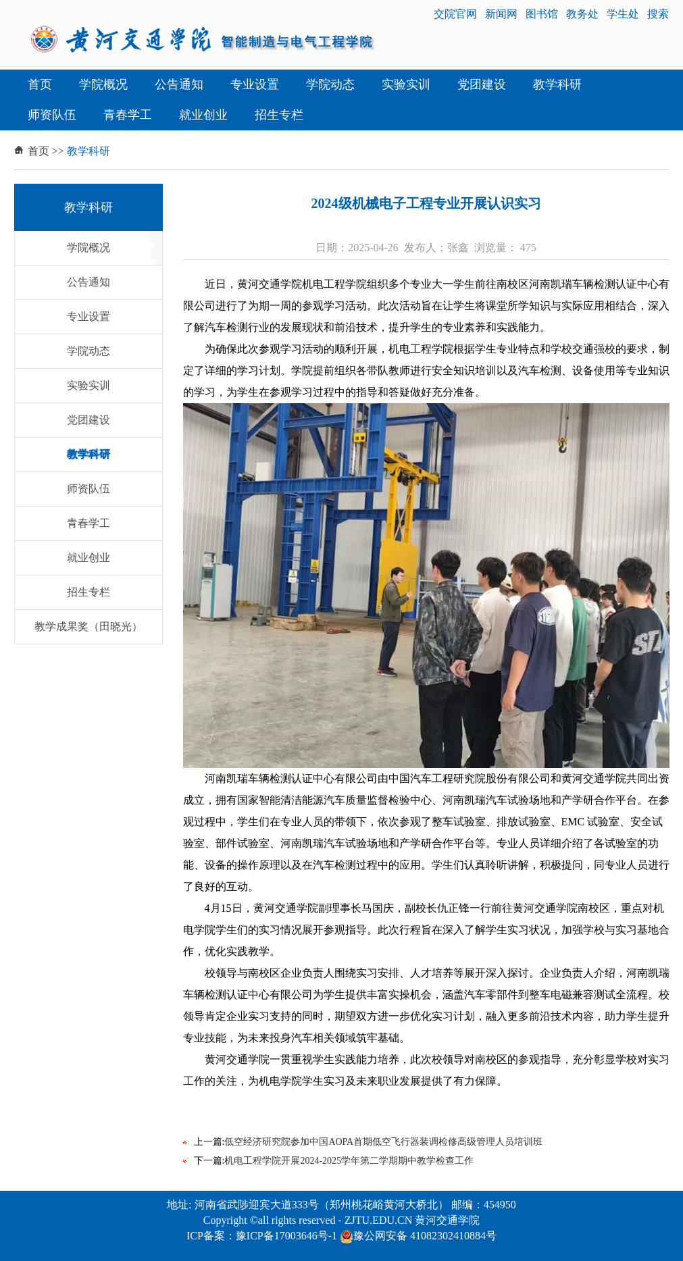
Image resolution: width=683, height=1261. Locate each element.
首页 (40, 84)
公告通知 (179, 84)
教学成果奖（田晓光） (88, 626)
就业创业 (203, 115)
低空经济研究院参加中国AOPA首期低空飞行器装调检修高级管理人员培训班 (383, 1142)
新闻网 (501, 14)
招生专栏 (279, 115)
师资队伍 (52, 115)
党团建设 (481, 84)
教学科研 (557, 84)
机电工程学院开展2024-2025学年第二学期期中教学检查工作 (349, 1161)
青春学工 (127, 115)
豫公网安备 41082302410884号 (418, 1235)
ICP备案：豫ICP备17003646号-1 (261, 1235)
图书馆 (542, 14)
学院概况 (103, 84)
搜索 (658, 14)
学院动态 (330, 84)
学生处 (623, 14)
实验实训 (406, 84)
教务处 (582, 14)
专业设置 (254, 84)
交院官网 (455, 14)
